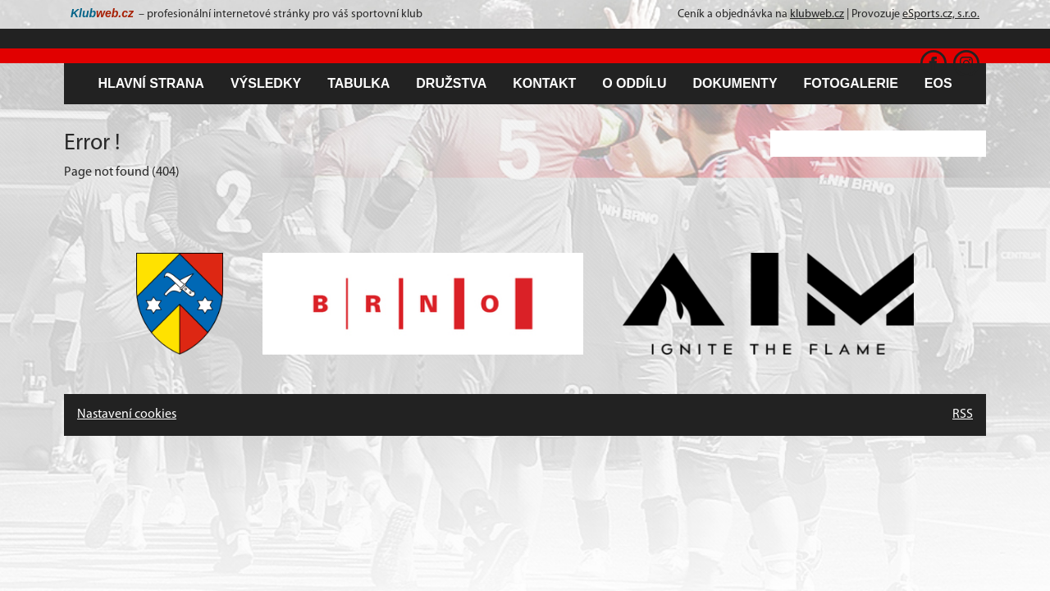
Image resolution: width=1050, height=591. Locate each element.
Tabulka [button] (358, 83)
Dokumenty (734, 83)
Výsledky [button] (266, 83)
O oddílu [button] (634, 83)
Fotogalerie (851, 83)
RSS (962, 414)
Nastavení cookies (126, 414)
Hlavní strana (150, 83)
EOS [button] (938, 83)
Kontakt (544, 83)
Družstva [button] (451, 83)
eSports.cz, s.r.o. (940, 14)
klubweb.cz (817, 14)
